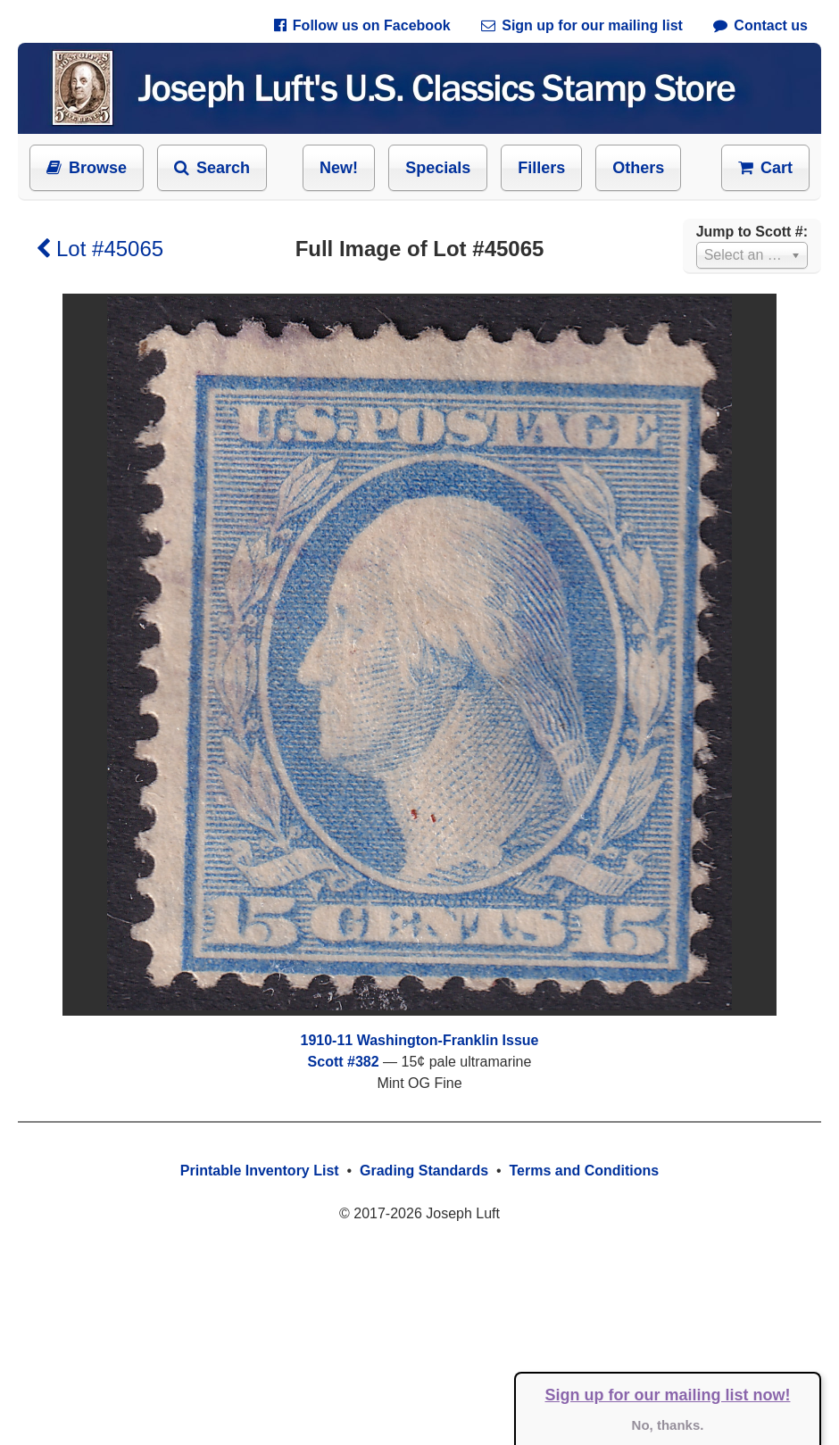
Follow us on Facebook (362, 25)
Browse (86, 168)
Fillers (541, 168)
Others (638, 168)
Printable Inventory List (259, 1170)
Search (212, 168)
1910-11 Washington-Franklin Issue (419, 1040)
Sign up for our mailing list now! (668, 1395)
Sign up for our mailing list (582, 25)
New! (339, 168)
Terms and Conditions (584, 1170)
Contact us (760, 25)
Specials (437, 168)
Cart (765, 168)
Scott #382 (343, 1061)
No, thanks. (668, 1425)
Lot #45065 (99, 249)
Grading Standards (424, 1170)
